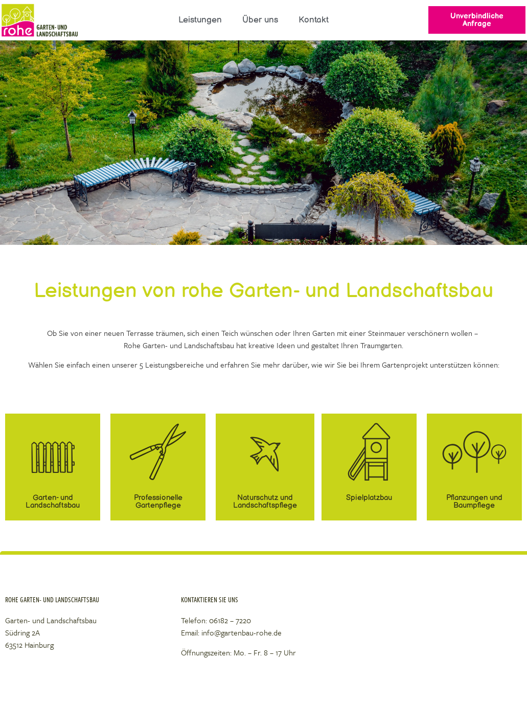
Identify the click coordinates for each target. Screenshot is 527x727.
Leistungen (200, 20)
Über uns (260, 20)
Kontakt (314, 20)
